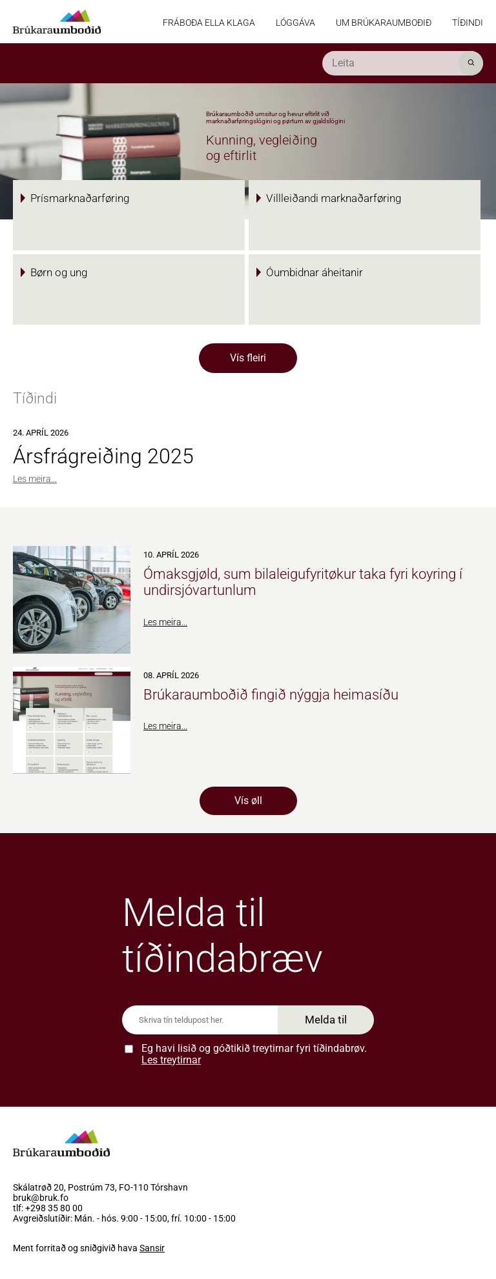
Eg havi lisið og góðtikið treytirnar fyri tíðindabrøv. (254, 1054)
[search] (402, 63)
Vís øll (248, 800)
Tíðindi (467, 22)
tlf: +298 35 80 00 (48, 1208)
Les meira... (35, 479)
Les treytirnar (171, 1060)
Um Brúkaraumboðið (383, 22)
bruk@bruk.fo (40, 1198)
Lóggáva (295, 22)
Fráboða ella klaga (209, 22)
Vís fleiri (248, 358)
